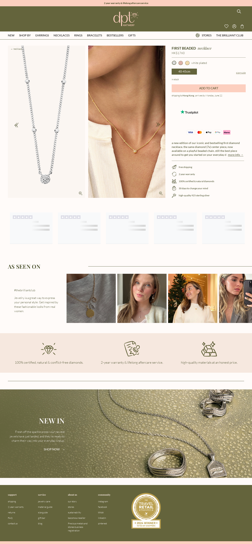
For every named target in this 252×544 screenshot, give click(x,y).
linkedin (102, 517)
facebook (102, 506)
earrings (42, 35)
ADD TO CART (208, 88)
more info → (235, 154)
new (11, 35)
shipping (12, 501)
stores (203, 35)
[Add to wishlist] (161, 49)
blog (40, 523)
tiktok (101, 512)
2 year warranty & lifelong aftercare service (126, 3)
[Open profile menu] (234, 26)
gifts (131, 35)
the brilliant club (229, 35)
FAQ (10, 517)
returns (11, 512)
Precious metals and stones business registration (78, 527)
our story (72, 501)
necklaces (61, 35)
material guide (45, 506)
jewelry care (44, 501)
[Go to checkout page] (242, 26)
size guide (43, 512)
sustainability (74, 512)
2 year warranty (16, 506)
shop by (25, 35)
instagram (103, 501)
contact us (13, 523)
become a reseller (76, 517)
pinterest (102, 523)
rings (78, 35)
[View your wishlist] (226, 26)
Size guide (241, 72)
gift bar (41, 517)
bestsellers (115, 35)
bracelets (94, 35)
